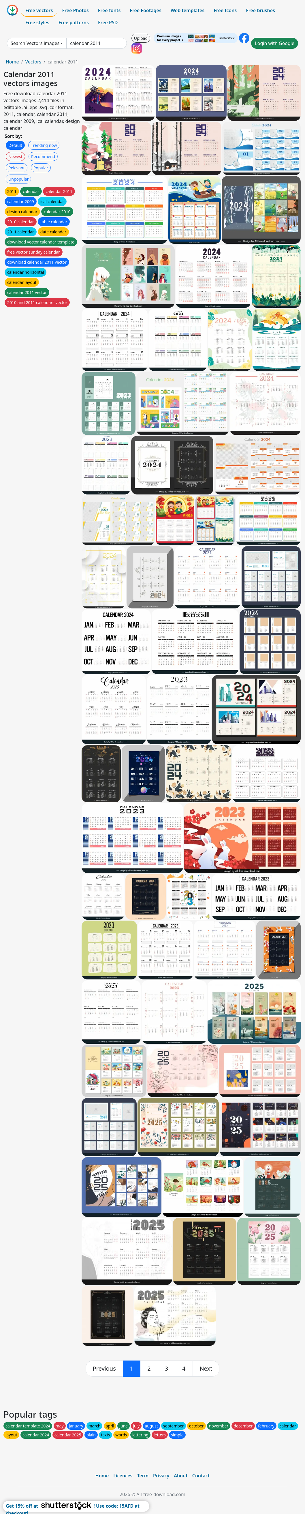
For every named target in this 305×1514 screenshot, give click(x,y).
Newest (15, 156)
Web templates (187, 10)
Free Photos (75, 10)
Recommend (43, 156)
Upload (141, 38)
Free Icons (225, 10)
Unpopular (18, 179)
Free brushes (260, 10)
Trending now (44, 145)
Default (15, 145)
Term (142, 1475)
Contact (201, 1475)
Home (12, 62)
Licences (122, 1475)
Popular (40, 167)
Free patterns (74, 22)
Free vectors (39, 10)
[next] (206, 1369)
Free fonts (109, 10)
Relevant (16, 167)
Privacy (161, 1475)
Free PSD (108, 22)
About (180, 1475)
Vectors (33, 62)
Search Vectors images (35, 43)
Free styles (37, 22)
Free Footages (145, 10)
